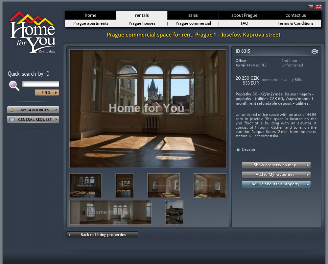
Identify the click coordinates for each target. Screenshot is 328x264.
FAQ (244, 23)
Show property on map (275, 165)
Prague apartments (90, 23)
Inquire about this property (275, 184)
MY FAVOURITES (34, 110)
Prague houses (142, 23)
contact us (296, 15)
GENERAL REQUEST (35, 120)
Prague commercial (193, 23)
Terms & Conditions (296, 23)
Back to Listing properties (103, 234)
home (90, 15)
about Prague (244, 15)
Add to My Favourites (275, 174)
